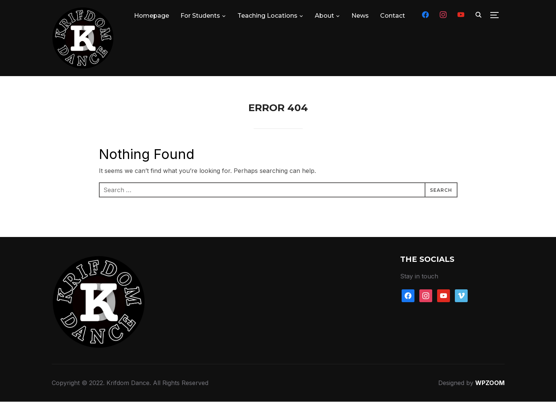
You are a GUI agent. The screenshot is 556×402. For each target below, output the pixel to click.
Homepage (151, 15)
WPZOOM (490, 383)
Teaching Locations (267, 15)
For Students (200, 15)
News (360, 15)
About (324, 15)
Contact (392, 15)
